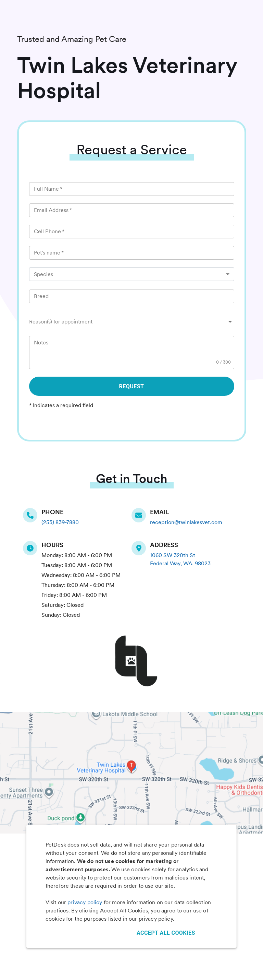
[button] (131, 321)
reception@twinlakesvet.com (186, 522)
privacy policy (84, 902)
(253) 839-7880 (60, 522)
